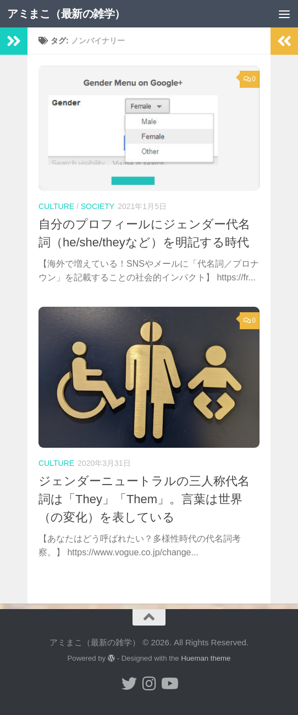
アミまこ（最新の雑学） (70, 13)
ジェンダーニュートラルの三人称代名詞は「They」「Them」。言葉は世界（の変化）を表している (144, 499)
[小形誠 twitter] (129, 683)
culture (56, 206)
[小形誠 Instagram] (149, 683)
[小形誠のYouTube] (168, 683)
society (97, 206)
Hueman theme (205, 658)
